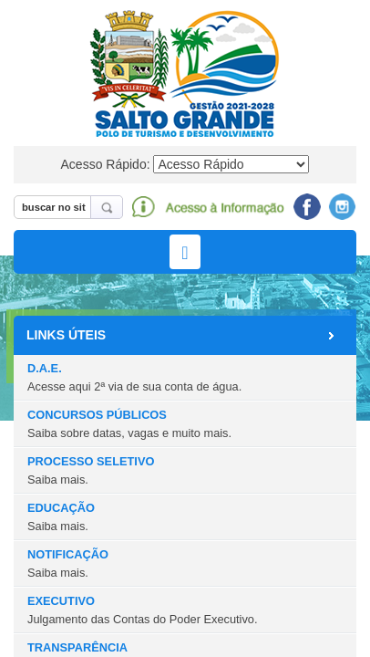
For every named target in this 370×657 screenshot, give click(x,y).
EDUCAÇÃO (61, 516)
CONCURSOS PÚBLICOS (129, 423)
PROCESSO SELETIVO (90, 469)
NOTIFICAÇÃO (67, 563)
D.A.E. (134, 376)
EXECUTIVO (142, 609)
